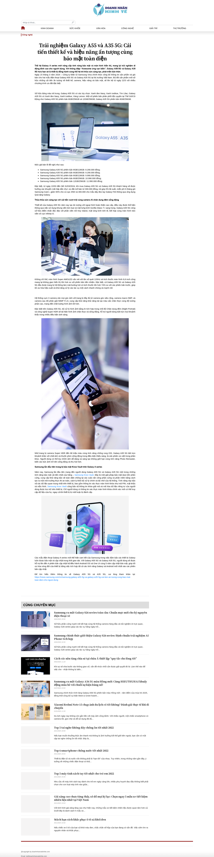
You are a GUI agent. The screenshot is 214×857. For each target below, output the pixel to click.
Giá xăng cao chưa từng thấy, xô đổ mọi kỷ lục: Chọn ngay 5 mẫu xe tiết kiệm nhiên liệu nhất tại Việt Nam (101, 793)
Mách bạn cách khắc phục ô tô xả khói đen (80, 815)
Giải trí (153, 23)
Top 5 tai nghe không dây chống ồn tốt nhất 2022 (84, 723)
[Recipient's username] (165, 10)
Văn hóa (100, 23)
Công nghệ (127, 23)
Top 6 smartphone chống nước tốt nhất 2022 (81, 746)
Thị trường (179, 23)
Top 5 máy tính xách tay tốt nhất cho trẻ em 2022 (84, 769)
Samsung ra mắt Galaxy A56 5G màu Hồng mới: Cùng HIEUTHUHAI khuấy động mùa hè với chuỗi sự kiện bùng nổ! (100, 678)
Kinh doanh (47, 23)
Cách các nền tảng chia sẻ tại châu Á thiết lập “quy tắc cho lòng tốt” (95, 654)
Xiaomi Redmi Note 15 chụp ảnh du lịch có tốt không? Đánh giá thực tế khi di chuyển (101, 701)
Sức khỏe (74, 23)
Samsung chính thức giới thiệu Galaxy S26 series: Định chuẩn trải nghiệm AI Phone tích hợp (101, 632)
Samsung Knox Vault (84, 470)
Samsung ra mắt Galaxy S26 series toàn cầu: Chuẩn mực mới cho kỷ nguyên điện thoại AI (100, 609)
